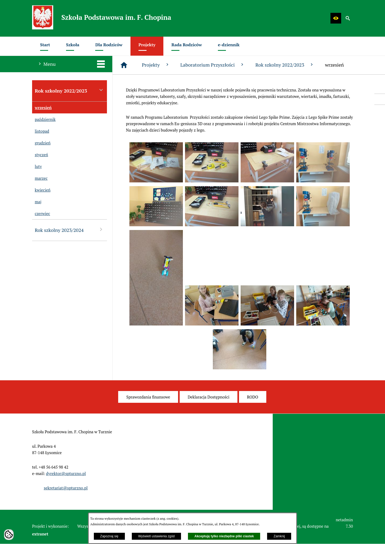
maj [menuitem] (36, 202)
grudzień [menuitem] (41, 143)
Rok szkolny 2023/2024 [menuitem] (69, 229)
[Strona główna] (124, 65)
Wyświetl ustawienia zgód (156, 536)
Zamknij (279, 536)
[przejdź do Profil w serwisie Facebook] (379, 99)
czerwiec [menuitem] (41, 213)
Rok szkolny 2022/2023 (284, 65)
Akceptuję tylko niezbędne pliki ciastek (224, 536)
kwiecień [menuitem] (41, 190)
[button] (335, 18)
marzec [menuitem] (40, 178)
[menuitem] (45, 46)
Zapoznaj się (109, 536)
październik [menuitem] (44, 119)
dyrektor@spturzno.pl (66, 473)
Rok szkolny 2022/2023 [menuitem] (69, 90)
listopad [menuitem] (40, 131)
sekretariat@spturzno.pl (66, 488)
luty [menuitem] (37, 166)
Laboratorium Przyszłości (212, 65)
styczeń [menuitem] (40, 154)
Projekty (156, 65)
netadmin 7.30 (344, 523)
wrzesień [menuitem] (42, 107)
